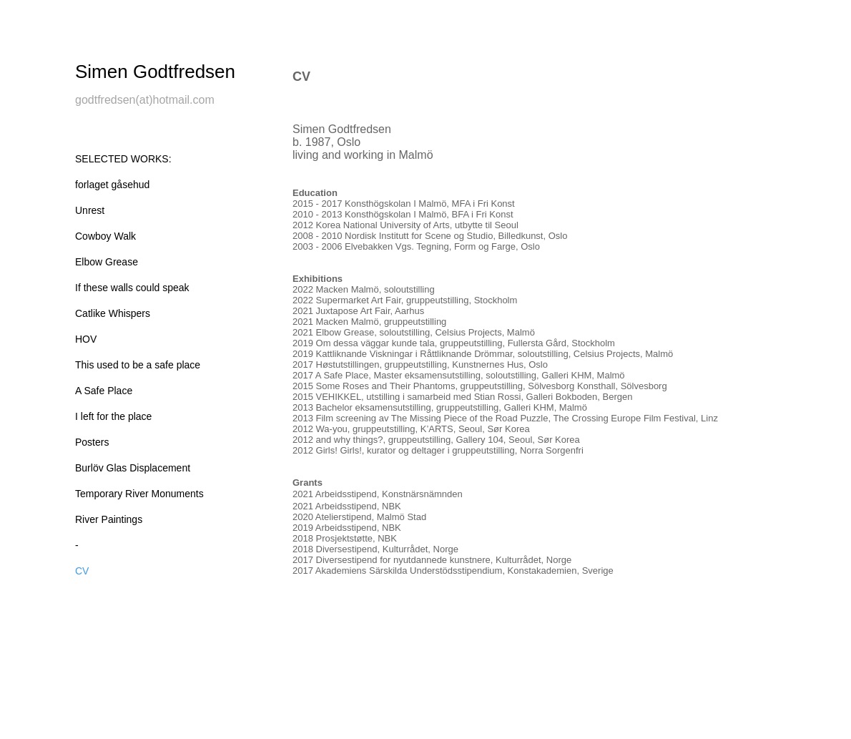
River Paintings (108, 519)
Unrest (89, 210)
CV (82, 571)
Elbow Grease (106, 262)
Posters (92, 442)
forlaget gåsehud (112, 184)
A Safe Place (103, 390)
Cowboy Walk (105, 236)
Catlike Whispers (112, 313)
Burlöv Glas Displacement (132, 468)
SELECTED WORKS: (123, 159)
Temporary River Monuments (139, 493)
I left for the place (113, 416)
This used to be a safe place (137, 365)
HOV (86, 339)
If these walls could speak (132, 287)
